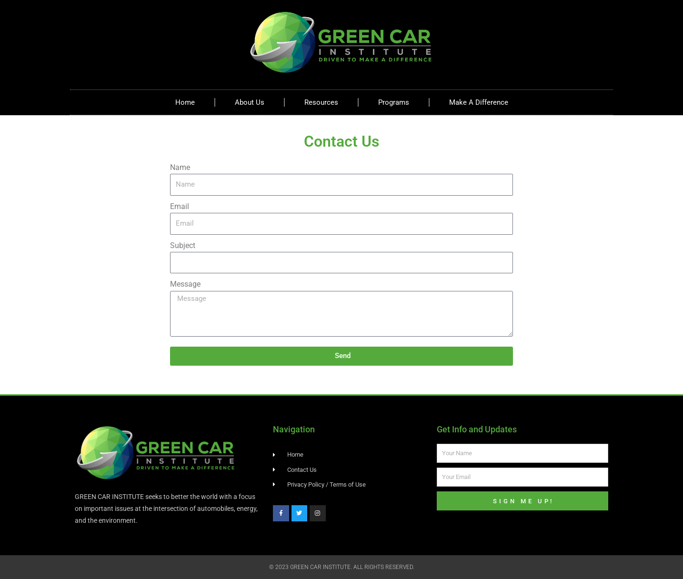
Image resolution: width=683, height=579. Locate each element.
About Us (249, 102)
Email (179, 206)
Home (185, 102)
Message (185, 284)
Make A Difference (478, 102)
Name (180, 167)
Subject (182, 245)
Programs (393, 102)
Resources (321, 102)
